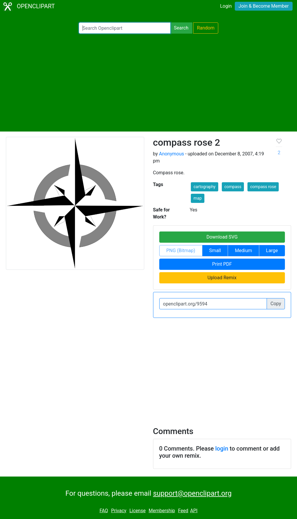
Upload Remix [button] (222, 277)
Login (226, 6)
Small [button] (215, 250)
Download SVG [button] (222, 237)
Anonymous (171, 154)
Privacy (119, 510)
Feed (183, 510)
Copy (275, 303)
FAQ (103, 510)
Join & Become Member (264, 6)
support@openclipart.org (192, 493)
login (221, 448)
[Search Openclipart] (124, 28)
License (137, 510)
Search (181, 28)
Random (206, 28)
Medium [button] (243, 250)
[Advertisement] (148, 82)
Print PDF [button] (222, 264)
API (194, 510)
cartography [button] (204, 186)
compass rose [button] (263, 186)
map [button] (197, 198)
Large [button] (272, 250)
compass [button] (233, 186)
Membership (162, 510)
